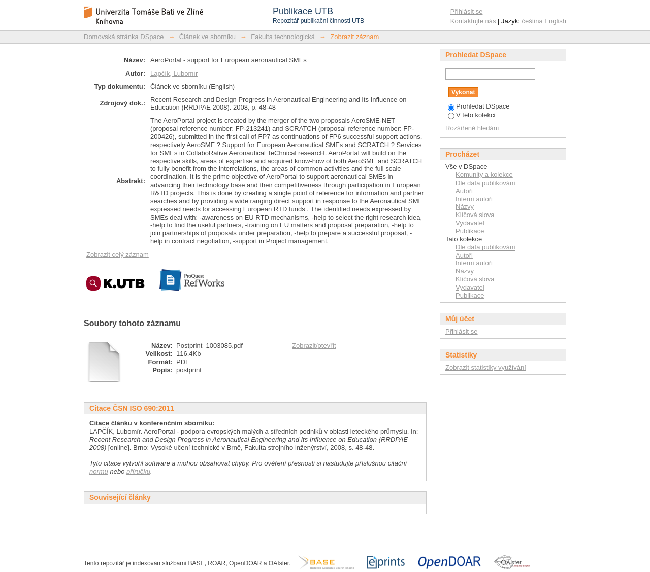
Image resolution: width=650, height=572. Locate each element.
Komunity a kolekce (484, 174)
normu (98, 471)
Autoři (464, 191)
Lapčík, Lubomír (174, 73)
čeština (532, 21)
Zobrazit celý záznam (117, 254)
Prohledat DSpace (479, 106)
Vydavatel (470, 223)
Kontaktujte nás (473, 21)
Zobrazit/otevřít (314, 345)
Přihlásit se (466, 11)
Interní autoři (474, 199)
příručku (138, 471)
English (555, 21)
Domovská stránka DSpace (124, 37)
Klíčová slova (475, 215)
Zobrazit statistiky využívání (485, 367)
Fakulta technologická (283, 37)
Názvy (465, 206)
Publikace (470, 231)
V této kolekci (471, 115)
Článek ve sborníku (207, 37)
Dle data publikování (485, 183)
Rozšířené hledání (472, 128)
